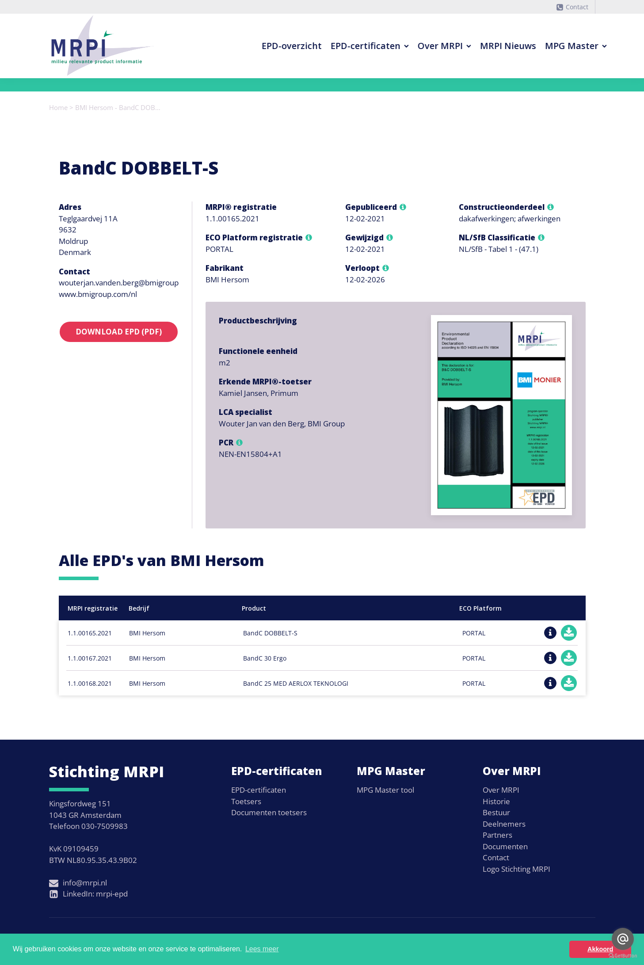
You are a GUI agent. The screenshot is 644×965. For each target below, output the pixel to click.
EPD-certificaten (344, 46)
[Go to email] (623, 939)
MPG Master (551, 46)
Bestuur (496, 812)
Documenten (505, 846)
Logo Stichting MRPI (516, 869)
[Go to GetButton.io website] (623, 956)
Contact (577, 7)
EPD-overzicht (266, 46)
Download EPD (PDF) (119, 332)
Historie (496, 801)
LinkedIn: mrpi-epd (95, 894)
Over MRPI (419, 46)
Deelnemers (504, 824)
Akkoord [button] (600, 949)
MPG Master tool (385, 790)
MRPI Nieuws (483, 46)
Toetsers (246, 801)
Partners (497, 835)
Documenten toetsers (269, 812)
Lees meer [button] (262, 949)
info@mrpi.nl (85, 883)
